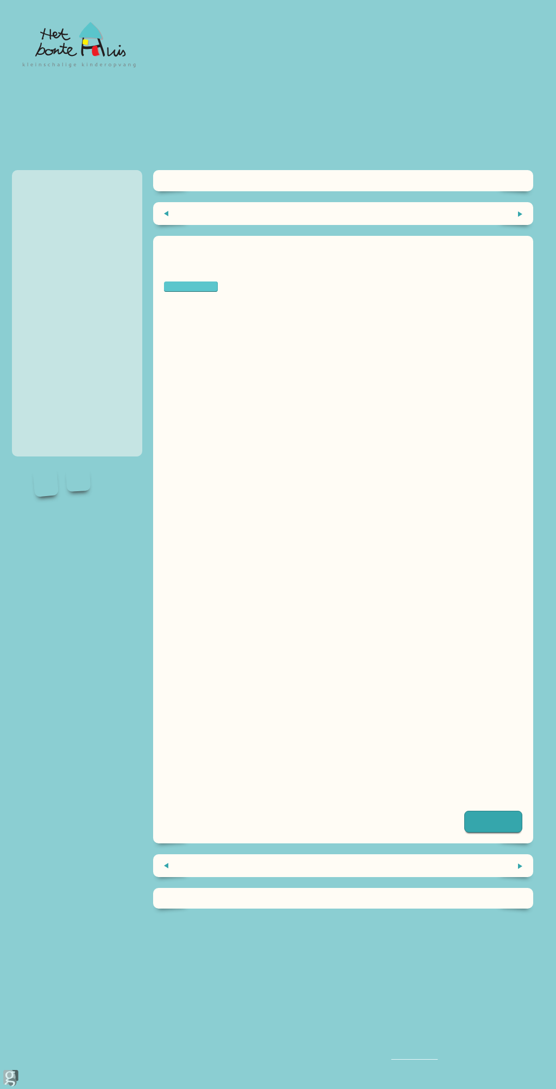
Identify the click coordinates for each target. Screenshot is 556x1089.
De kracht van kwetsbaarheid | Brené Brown (252, 755)
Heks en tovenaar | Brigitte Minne (232, 655)
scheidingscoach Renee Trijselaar (231, 358)
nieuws (38, 277)
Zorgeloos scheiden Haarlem (221, 792)
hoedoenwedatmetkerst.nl (218, 630)
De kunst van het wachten (216, 213)
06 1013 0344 (411, 1055)
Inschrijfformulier (55, 410)
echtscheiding (191, 286)
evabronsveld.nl (196, 643)
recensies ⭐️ (48, 372)
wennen (39, 220)
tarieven (40, 239)
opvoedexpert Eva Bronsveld (250, 420)
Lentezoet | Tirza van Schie (219, 743)
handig (37, 296)
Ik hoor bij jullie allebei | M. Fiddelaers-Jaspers (255, 667)
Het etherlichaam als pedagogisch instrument (436, 213)
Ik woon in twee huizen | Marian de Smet (245, 679)
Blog (34, 334)
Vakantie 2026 (50, 353)
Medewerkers (49, 258)
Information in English (64, 315)
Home (36, 182)
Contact (39, 391)
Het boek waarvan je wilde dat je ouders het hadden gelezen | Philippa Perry (315, 730)
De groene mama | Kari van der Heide (239, 767)
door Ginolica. (11, 1054)
